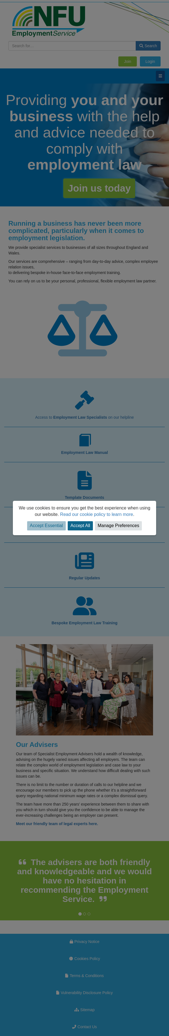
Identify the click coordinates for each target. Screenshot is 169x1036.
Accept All (80, 525)
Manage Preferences (118, 525)
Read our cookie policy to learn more (96, 514)
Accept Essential (46, 525)
